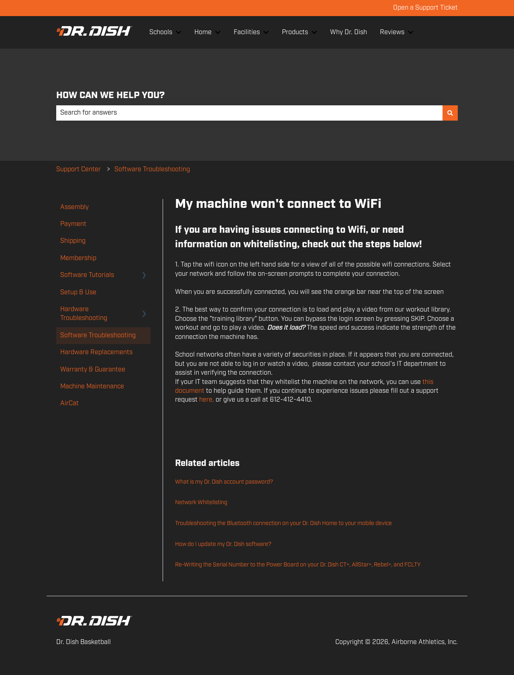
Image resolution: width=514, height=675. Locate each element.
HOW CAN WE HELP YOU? (110, 95)
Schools (160, 32)
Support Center (78, 169)
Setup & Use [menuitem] (78, 292)
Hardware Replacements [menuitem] (96, 352)
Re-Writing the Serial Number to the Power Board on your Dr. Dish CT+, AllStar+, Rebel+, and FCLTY (297, 564)
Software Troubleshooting (152, 169)
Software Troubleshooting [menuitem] (98, 335)
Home (203, 32)
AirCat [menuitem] (69, 403)
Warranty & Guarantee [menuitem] (92, 370)
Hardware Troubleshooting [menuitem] (83, 313)
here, (206, 400)
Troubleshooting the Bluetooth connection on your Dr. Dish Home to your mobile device (283, 523)
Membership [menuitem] (78, 258)
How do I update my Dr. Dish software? (223, 544)
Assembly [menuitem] (74, 207)
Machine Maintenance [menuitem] (92, 387)
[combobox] (249, 113)
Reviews (392, 32)
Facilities (247, 32)
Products (295, 32)
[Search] (450, 113)
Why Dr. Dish (348, 32)
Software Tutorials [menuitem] (87, 275)
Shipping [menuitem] (73, 241)
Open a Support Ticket (425, 8)
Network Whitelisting (201, 502)
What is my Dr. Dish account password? (224, 482)
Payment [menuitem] (73, 224)
